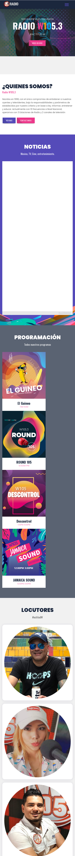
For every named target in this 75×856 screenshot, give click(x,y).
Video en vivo (37, 43)
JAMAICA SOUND (55, 444)
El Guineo (20, 394)
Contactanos (26, 120)
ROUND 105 (55, 394)
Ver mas (9, 120)
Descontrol (19, 444)
